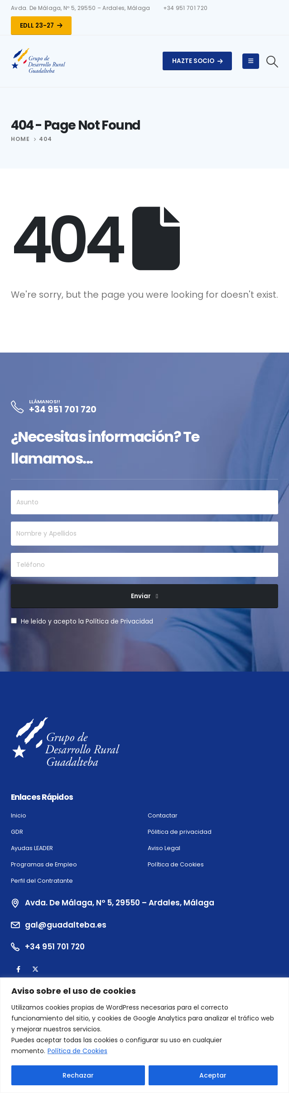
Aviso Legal (164, 848)
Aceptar (212, 1075)
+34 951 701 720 (185, 8)
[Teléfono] (144, 565)
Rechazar (78, 1075)
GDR (17, 832)
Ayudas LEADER (32, 848)
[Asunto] (144, 502)
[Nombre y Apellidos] (144, 534)
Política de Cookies (77, 1050)
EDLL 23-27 (41, 25)
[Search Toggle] (272, 62)
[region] (144, 1035)
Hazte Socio (197, 61)
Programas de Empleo (44, 864)
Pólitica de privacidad (180, 832)
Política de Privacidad (119, 621)
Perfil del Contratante (42, 881)
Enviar (141, 596)
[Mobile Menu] (250, 61)
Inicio (18, 815)
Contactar (163, 815)
